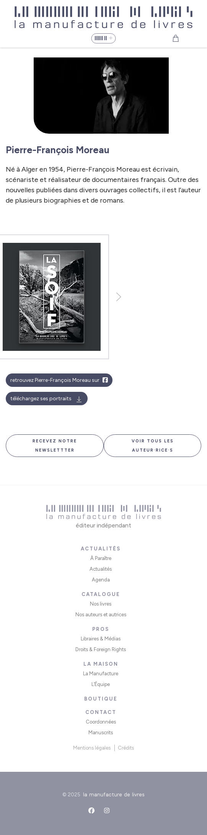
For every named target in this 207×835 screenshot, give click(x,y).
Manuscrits (100, 732)
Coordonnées (101, 722)
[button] (103, 38)
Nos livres (100, 604)
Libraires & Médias (101, 639)
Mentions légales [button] (92, 748)
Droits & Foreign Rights (100, 649)
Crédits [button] (126, 748)
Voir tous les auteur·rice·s (153, 446)
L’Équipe (100, 684)
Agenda (101, 580)
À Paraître (100, 558)
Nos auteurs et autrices (100, 614)
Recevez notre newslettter (55, 446)
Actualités (101, 569)
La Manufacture (100, 673)
